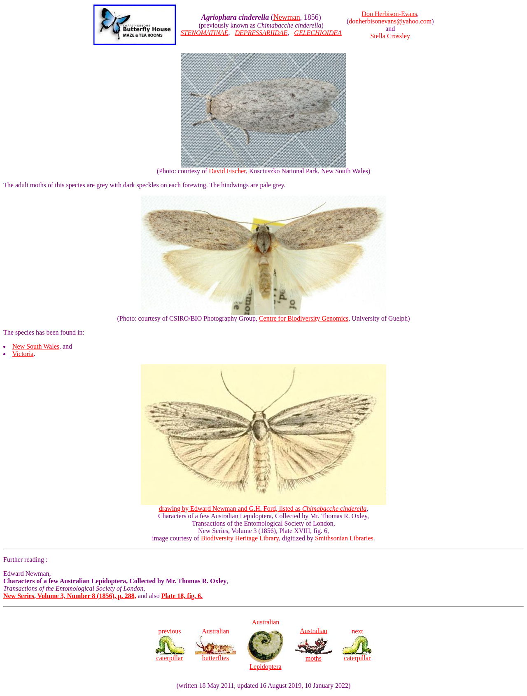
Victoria (22, 353)
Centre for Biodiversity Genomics (303, 318)
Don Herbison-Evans (389, 13)
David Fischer (227, 171)
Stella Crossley (390, 36)
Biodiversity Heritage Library (240, 538)
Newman (286, 17)
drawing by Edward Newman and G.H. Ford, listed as (263, 505)
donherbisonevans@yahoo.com (390, 21)
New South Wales (35, 346)
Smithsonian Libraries (344, 538)
